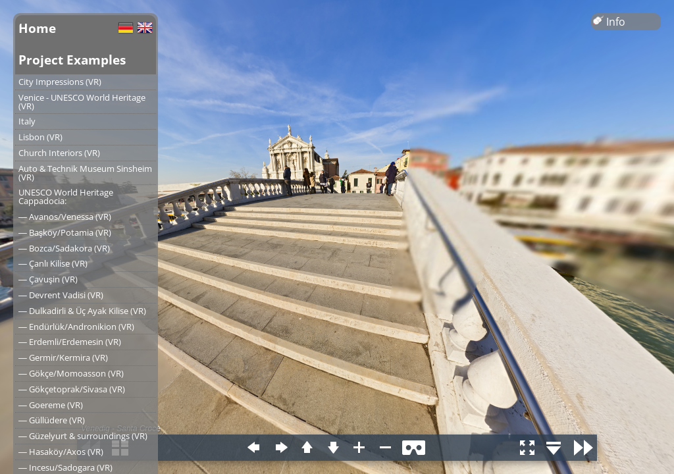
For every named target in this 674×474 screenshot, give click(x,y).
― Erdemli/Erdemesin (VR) (69, 342)
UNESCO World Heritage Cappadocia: (65, 196)
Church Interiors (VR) (59, 153)
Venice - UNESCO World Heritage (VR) (81, 102)
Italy (27, 121)
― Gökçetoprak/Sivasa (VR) (71, 389)
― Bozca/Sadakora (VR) (64, 248)
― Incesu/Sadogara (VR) (65, 467)
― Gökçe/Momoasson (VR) (71, 373)
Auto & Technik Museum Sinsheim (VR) (85, 173)
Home (37, 28)
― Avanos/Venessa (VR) (64, 217)
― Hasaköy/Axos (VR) (60, 452)
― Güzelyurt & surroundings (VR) (82, 436)
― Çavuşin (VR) (48, 279)
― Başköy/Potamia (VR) (64, 232)
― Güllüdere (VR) (51, 420)
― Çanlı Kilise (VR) (53, 263)
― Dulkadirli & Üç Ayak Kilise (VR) (82, 311)
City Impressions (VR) (59, 82)
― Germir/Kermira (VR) (63, 357)
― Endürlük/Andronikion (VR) (76, 326)
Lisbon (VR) (40, 137)
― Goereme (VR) (50, 405)
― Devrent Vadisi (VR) (60, 295)
